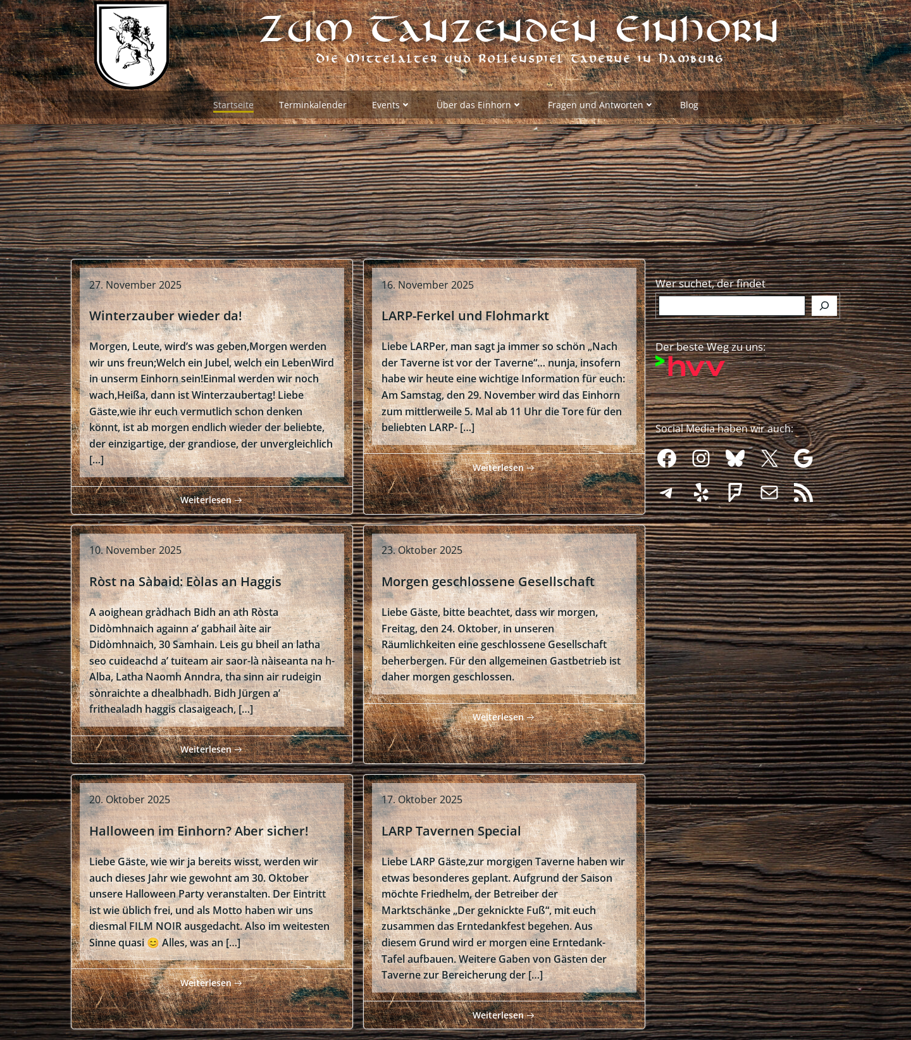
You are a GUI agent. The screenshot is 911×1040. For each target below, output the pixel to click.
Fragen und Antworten (601, 102)
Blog (689, 102)
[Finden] (824, 290)
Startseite (233, 102)
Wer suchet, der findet (710, 267)
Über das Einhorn (480, 102)
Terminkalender (313, 102)
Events (391, 102)
